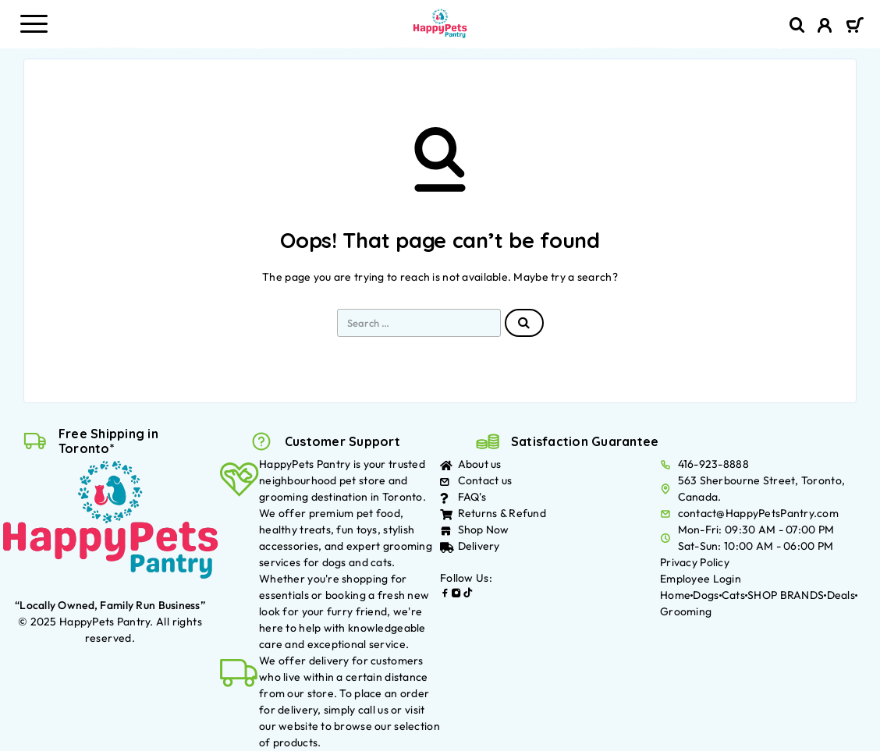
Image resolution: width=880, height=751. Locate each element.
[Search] (797, 25)
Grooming (685, 611)
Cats (733, 595)
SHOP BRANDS (785, 595)
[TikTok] (468, 594)
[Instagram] (456, 594)
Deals (841, 595)
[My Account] (825, 27)
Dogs (706, 595)
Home (675, 595)
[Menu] (33, 23)
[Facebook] (445, 594)
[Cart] (855, 26)
